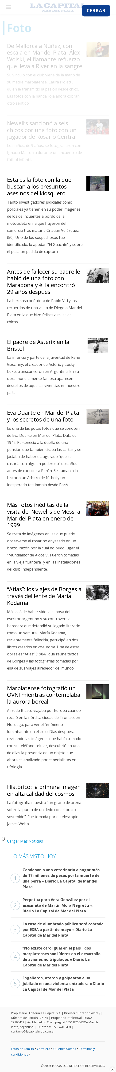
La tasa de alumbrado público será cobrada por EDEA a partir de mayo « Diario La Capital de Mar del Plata (57, 929)
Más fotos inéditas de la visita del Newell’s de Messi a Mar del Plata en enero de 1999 (43, 515)
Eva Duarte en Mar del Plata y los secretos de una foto (43, 416)
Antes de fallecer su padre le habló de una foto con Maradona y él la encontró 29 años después (43, 282)
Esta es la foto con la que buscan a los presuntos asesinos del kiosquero (39, 186)
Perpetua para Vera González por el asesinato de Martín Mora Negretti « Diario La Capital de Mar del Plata (52, 905)
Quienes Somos (64, 1049)
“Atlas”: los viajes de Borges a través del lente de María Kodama (44, 596)
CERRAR (96, 10)
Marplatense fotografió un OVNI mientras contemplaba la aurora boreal (43, 694)
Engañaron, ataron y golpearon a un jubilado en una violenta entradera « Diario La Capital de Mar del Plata (57, 983)
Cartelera (43, 1049)
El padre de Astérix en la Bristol (38, 345)
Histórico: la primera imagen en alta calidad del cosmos (44, 790)
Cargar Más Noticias (25, 841)
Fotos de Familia (22, 1049)
